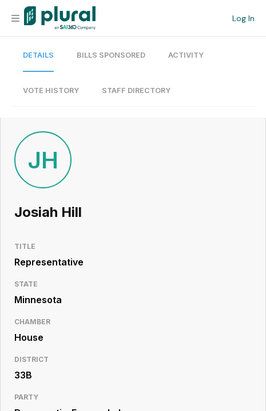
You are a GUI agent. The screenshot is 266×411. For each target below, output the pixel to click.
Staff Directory (136, 90)
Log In (243, 18)
